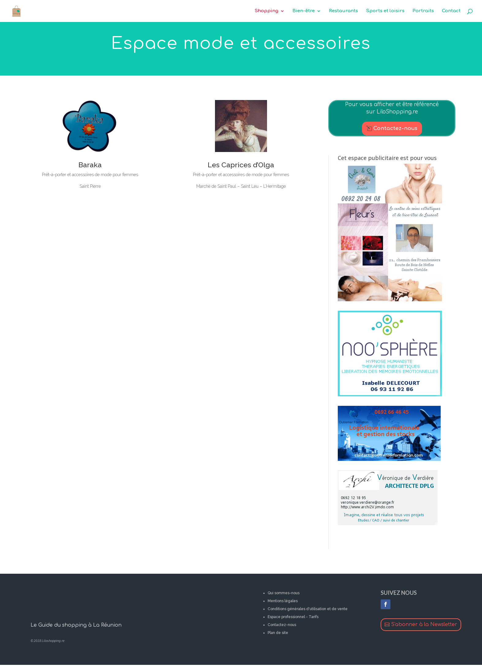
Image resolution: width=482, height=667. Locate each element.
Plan (271, 633)
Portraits (423, 11)
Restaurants (343, 11)
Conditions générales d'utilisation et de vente (308, 609)
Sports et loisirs (385, 11)
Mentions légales (283, 601)
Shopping (266, 11)
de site (281, 633)
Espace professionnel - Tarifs (293, 617)
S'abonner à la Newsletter (424, 624)
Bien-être (303, 11)
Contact (451, 11)
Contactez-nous (395, 128)
